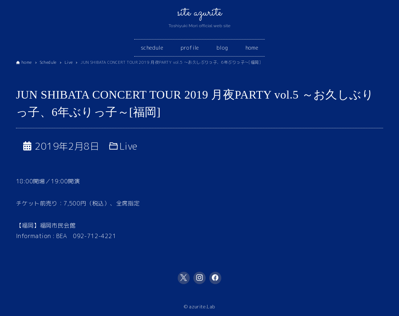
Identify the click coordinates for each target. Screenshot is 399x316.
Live (128, 146)
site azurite (199, 12)
